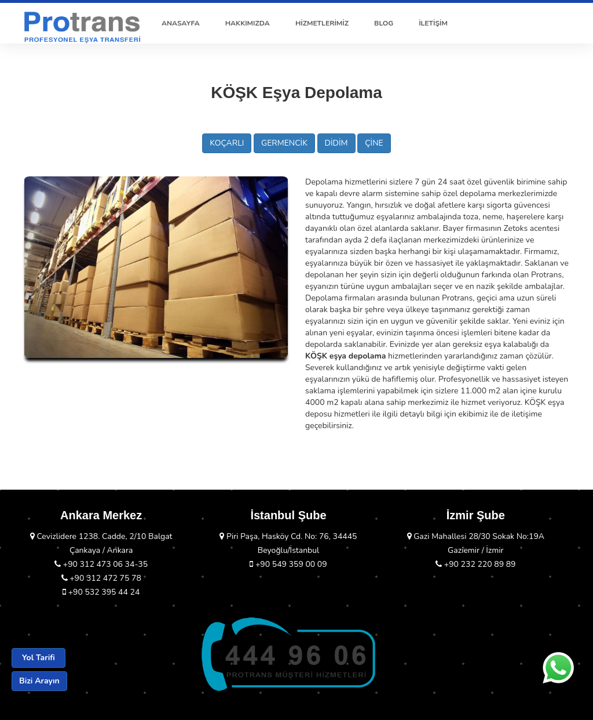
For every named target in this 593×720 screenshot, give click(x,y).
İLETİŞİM (433, 23)
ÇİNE (374, 143)
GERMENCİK (284, 143)
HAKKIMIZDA (247, 23)
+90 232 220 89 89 (475, 564)
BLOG (383, 23)
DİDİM (336, 143)
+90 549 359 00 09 (288, 564)
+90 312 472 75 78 (101, 578)
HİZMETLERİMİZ (322, 23)
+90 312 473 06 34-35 (101, 564)
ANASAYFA (181, 23)
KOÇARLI (227, 143)
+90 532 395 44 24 (101, 592)
